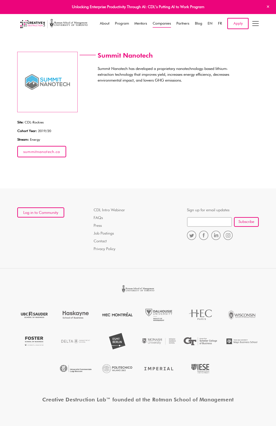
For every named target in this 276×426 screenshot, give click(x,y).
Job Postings (104, 233)
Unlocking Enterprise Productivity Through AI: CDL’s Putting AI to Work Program (138, 7)
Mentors (140, 23)
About (104, 23)
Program (122, 23)
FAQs (98, 218)
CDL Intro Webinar (109, 210)
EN (210, 23)
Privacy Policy (104, 249)
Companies (162, 23)
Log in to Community (40, 213)
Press (98, 226)
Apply (238, 23)
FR (220, 23)
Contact (100, 241)
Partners (182, 23)
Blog (198, 23)
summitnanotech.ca (41, 152)
